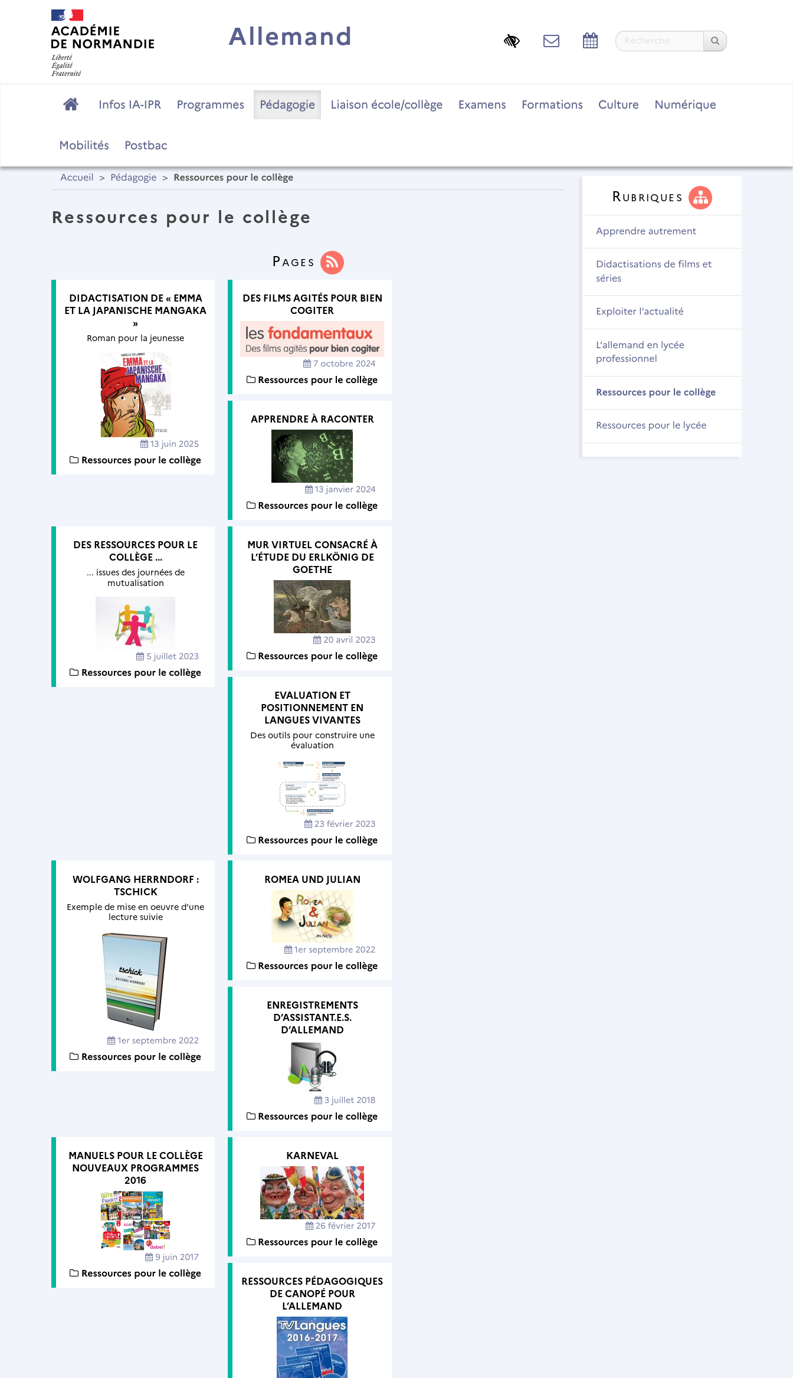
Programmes (210, 104)
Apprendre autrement (646, 231)
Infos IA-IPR (130, 104)
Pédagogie (287, 104)
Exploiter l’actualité (640, 312)
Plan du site (214, 1298)
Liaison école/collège (386, 104)
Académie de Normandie (396, 1268)
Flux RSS (586, 1298)
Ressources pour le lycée (651, 425)
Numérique (685, 104)
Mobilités (84, 145)
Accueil (77, 178)
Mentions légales (299, 1298)
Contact (377, 1298)
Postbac (146, 145)
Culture (618, 104)
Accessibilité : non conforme (481, 1298)
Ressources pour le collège (656, 392)
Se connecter (696, 1333)
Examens (482, 104)
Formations (552, 104)
